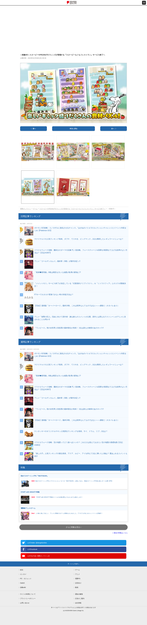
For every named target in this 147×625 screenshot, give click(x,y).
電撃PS (77, 578)
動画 (76, 587)
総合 (21, 570)
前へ (34, 128)
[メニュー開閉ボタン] (144, 3)
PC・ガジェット (25, 578)
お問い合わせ (24, 603)
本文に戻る (73, 128)
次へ (112, 128)
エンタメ (23, 574)
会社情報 (78, 603)
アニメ (77, 574)
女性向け (78, 583)
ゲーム (35, 209)
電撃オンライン (25, 209)
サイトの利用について (28, 594)
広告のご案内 (79, 598)
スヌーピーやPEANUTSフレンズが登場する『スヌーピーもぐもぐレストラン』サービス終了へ (72, 209)
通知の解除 (79, 594)
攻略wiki (23, 587)
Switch (22, 583)
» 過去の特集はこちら (120, 533)
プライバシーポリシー (28, 598)
